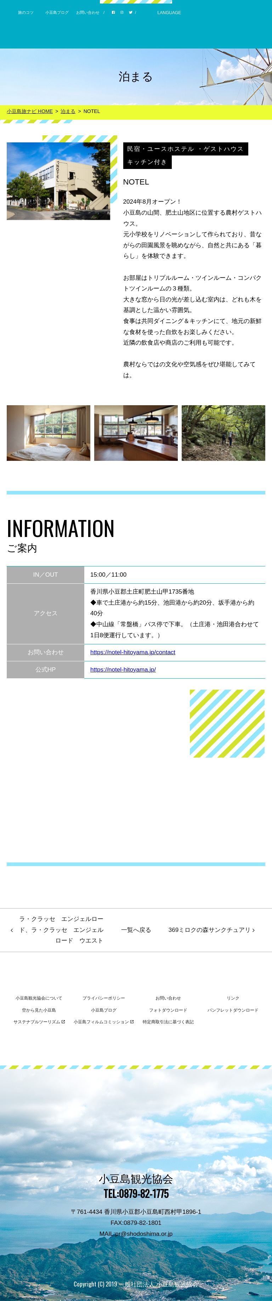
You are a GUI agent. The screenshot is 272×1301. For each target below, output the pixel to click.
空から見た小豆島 (39, 1010)
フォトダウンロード (168, 1010)
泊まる (68, 111)
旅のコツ (26, 12)
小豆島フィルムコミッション (104, 1021)
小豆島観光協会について (39, 998)
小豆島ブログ (57, 12)
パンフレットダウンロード (233, 1010)
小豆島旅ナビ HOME (30, 111)
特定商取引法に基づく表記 (168, 1021)
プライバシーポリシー (104, 998)
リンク (233, 998)
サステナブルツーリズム (39, 1021)
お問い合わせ (88, 12)
